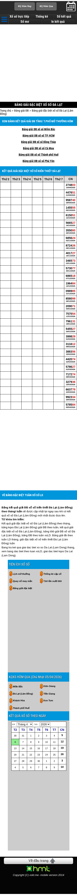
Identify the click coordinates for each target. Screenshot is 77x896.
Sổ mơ (25, 22)
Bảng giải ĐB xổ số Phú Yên (38, 162)
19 (62, 749)
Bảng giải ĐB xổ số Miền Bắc (38, 130)
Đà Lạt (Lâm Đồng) (23, 696)
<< (13, 726)
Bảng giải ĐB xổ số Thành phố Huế (39, 155)
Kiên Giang (49, 688)
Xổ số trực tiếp (19, 16)
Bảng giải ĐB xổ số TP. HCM (39, 136)
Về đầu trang (38, 862)
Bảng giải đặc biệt (22, 590)
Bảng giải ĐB (21, 111)
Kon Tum (48, 702)
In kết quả (58, 22)
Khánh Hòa (19, 702)
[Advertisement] (38, 64)
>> (35, 726)
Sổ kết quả (64, 16)
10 (62, 768)
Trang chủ (5, 111)
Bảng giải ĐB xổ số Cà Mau (38, 149)
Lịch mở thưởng (21, 576)
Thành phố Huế (21, 710)
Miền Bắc (18, 688)
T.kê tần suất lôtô (53, 583)
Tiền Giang (49, 696)
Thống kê (42, 16)
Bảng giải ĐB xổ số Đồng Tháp (38, 143)
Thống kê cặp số (52, 576)
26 (62, 756)
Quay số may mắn (22, 583)
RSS (72, 881)
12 (62, 743)
